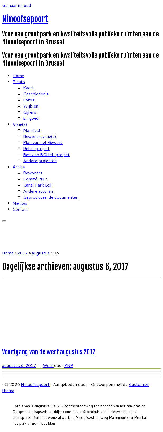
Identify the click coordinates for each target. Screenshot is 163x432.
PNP (68, 365)
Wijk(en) (31, 106)
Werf (48, 365)
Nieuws (20, 203)
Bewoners (32, 173)
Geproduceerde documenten (50, 197)
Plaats (19, 81)
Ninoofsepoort (25, 19)
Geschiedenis (36, 94)
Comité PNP (35, 179)
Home (18, 75)
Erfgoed (31, 118)
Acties (19, 167)
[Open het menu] (4, 221)
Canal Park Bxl (37, 185)
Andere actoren (38, 191)
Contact (20, 209)
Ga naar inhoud (16, 5)
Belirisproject (36, 148)
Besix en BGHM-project (46, 154)
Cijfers (29, 112)
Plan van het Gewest (43, 142)
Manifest (32, 130)
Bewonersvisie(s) (39, 136)
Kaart (28, 88)
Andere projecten (40, 160)
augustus (41, 253)
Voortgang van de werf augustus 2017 (48, 352)
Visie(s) (20, 124)
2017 (22, 253)
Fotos (28, 100)
